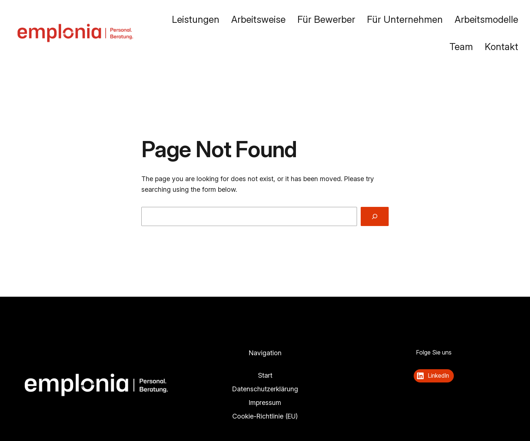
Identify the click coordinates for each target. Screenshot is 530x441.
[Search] (375, 216)
